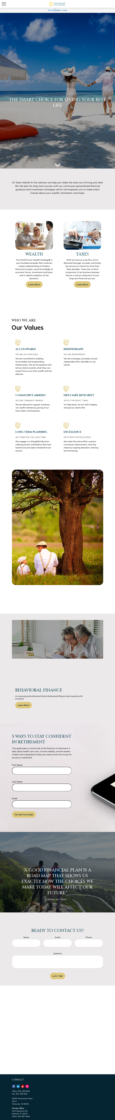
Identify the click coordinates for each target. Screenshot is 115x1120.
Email (14, 798)
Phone (89, 937)
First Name (17, 765)
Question (57, 953)
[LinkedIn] (18, 1086)
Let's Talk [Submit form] (58, 976)
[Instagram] (27, 1086)
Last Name (17, 781)
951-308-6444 (24, 1091)
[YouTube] (22, 1086)
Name (26, 937)
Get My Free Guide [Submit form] (24, 814)
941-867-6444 (24, 1116)
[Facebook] (13, 1086)
